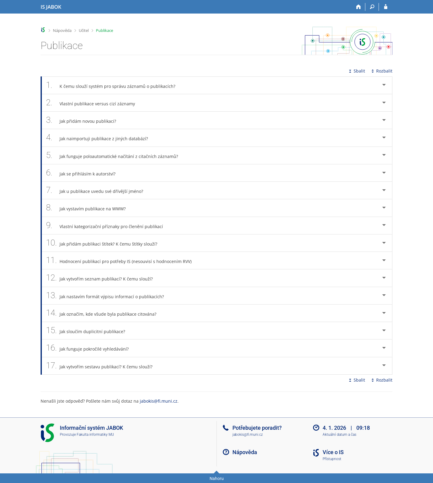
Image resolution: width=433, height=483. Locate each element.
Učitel (84, 30)
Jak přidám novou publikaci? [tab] (84, 120)
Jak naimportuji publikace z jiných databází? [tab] (100, 137)
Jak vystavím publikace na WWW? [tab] (89, 208)
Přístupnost (332, 459)
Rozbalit (381, 71)
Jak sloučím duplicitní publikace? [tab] (89, 330)
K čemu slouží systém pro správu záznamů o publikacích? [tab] (114, 85)
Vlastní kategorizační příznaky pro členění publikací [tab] (108, 225)
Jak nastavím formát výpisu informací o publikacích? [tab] (108, 295)
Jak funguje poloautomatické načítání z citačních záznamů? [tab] (115, 155)
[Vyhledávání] (372, 7)
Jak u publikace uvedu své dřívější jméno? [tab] (98, 190)
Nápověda (62, 30)
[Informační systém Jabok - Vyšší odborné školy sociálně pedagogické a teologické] (51, 7)
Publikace (104, 30)
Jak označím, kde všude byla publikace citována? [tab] (104, 313)
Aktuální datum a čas (339, 434)
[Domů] (358, 7)
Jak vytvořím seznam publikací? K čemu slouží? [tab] (102, 278)
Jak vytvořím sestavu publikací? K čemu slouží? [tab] (102, 366)
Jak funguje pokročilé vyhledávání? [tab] (90, 348)
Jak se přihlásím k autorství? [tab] (84, 173)
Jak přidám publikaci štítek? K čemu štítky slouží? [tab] (105, 243)
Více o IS (333, 452)
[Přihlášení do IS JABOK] (385, 7)
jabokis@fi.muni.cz (158, 401)
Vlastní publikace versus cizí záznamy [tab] (94, 103)
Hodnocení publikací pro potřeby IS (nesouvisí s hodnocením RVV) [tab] (122, 260)
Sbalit (356, 71)
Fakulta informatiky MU (95, 434)
